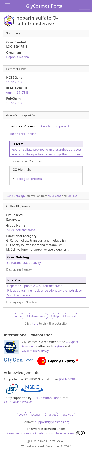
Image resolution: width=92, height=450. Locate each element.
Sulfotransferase (18, 295)
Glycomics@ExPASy (35, 351)
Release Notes (37, 316)
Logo (22, 414)
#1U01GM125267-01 (18, 402)
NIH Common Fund (46, 398)
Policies (51, 414)
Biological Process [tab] (22, 126)
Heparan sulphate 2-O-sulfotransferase (34, 286)
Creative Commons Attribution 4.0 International (46, 433)
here (35, 323)
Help (56, 316)
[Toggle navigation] (84, 6)
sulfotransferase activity (24, 263)
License (35, 414)
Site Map (67, 414)
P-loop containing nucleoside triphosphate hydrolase (44, 290)
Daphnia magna (17, 57)
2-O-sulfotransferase (20, 230)
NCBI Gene (54, 196)
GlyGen (59, 346)
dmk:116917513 (17, 92)
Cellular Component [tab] (55, 126)
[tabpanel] (46, 161)
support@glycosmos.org (52, 422)
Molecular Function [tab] (22, 134)
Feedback (71, 316)
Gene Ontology (15, 196)
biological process (29, 179)
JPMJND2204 (67, 379)
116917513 (14, 82)
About (19, 316)
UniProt (72, 196)
